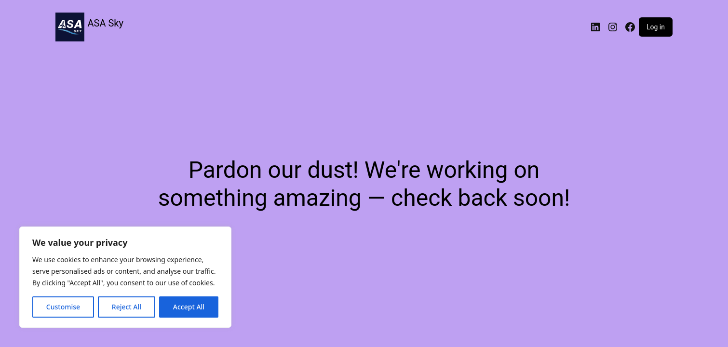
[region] (125, 277)
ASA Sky (105, 23)
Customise (63, 306)
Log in (656, 27)
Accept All (188, 306)
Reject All (126, 306)
